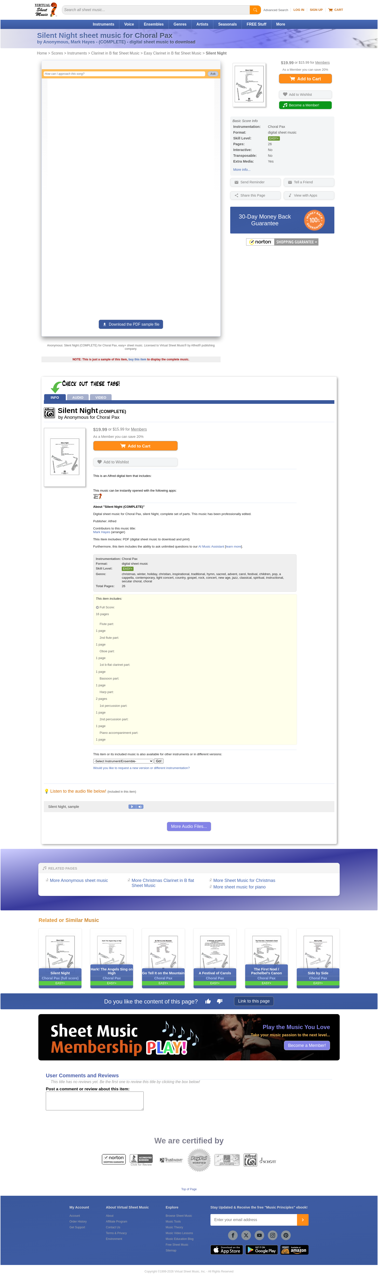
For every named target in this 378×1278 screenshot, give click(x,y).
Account (74, 1215)
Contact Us (113, 1227)
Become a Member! (307, 1045)
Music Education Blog (179, 1239)
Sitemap (171, 1250)
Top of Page (189, 1189)
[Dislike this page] (219, 1002)
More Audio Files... (189, 826)
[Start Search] (255, 10)
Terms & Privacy (116, 1233)
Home (42, 53)
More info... (242, 170)
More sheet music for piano (239, 887)
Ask (213, 74)
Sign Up (316, 10)
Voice (129, 24)
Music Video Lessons (179, 1233)
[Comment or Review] (95, 1101)
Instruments (103, 24)
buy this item (137, 359)
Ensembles (154, 24)
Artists (202, 24)
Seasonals (227, 24)
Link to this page (254, 1001)
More (280, 24)
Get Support (77, 1227)
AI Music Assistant (211, 546)
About (109, 1215)
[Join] (303, 1220)
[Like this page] (208, 1002)
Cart (335, 10)
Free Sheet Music (177, 1244)
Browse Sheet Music (179, 1215)
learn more (233, 546)
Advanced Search (275, 10)
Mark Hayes (101, 532)
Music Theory (174, 1227)
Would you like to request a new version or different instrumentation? (141, 768)
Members (322, 62)
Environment (114, 1239)
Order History (78, 1221)
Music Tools (173, 1221)
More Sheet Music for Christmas (244, 880)
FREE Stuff (256, 24)
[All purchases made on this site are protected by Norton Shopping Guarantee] (282, 244)
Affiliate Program (116, 1221)
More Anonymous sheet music (79, 880)
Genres (180, 24)
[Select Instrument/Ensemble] (123, 761)
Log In (298, 10)
